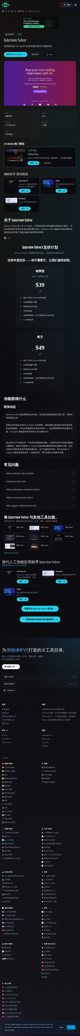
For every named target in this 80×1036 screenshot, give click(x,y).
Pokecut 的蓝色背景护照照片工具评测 (56, 720)
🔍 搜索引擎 (6, 948)
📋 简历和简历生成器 (49, 934)
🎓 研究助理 (6, 955)
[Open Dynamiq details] (11, 201)
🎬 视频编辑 (45, 778)
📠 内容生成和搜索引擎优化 (51, 844)
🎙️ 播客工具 (6, 836)
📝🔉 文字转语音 (8, 840)
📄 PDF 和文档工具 (48, 836)
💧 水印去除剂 (7, 811)
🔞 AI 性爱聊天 (7, 991)
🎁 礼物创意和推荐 (48, 962)
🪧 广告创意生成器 (8, 915)
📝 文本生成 (45, 862)
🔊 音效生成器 (7, 855)
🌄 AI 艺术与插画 (8, 767)
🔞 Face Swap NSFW (9, 998)
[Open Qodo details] (48, 183)
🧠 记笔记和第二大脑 (49, 901)
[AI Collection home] (6, 5)
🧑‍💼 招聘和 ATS (46, 926)
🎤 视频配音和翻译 (48, 782)
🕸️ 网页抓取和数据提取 (10, 898)
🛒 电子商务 (45, 930)
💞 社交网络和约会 (48, 966)
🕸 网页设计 (6, 901)
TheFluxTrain (33, 154)
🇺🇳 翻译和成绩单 (8, 844)
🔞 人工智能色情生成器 (10, 1017)
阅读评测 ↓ (35, 54)
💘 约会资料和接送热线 (49, 970)
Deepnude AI (46, 735)
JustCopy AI (23, 181)
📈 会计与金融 (46, 912)
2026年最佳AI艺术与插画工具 (53, 709)
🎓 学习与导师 (46, 959)
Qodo (58, 181)
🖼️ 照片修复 (6, 815)
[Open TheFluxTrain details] (16, 155)
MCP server (6, 742)
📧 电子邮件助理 (8, 923)
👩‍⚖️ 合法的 (45, 915)
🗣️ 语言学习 (45, 973)
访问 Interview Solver (15, 54)
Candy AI (45, 742)
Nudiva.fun (46, 739)
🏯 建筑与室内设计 (8, 793)
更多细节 (48, 163)
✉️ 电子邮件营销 (8, 926)
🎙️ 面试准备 (45, 937)
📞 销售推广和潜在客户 (10, 934)
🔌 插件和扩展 (7, 883)
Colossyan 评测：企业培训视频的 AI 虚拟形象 (59, 713)
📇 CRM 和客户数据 (9, 912)
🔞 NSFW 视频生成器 (9, 1009)
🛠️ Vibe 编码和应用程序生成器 (13, 876)
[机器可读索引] (40, 684)
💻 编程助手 (6, 894)
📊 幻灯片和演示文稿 (49, 923)
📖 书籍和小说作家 (48, 840)
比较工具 (5, 713)
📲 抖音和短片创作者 (49, 771)
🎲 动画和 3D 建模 (8, 771)
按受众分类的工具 (9, 716)
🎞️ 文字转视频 (46, 775)
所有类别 (5, 709)
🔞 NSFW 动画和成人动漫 (11, 1002)
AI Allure (45, 746)
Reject (61, 1027)
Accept (71, 1027)
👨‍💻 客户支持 (45, 919)
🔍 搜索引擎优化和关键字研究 (12, 919)
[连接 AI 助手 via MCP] (40, 677)
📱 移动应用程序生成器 (10, 890)
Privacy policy (9, 1030)
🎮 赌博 (44, 977)
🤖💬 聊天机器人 (8, 959)
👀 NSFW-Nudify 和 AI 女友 (11, 1013)
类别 (10, 11)
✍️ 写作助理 (45, 847)
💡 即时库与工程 (47, 851)
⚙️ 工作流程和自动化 (49, 894)
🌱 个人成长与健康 (48, 876)
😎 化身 (4, 775)
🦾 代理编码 (6, 879)
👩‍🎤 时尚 (4, 808)
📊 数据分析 (6, 951)
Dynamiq (22, 198)
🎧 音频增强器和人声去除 (11, 858)
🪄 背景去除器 (7, 819)
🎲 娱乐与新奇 (46, 955)
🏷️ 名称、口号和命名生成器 (51, 855)
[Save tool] (49, 54)
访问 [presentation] (33, 163)
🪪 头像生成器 (7, 789)
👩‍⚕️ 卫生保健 (45, 951)
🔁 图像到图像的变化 (9, 778)
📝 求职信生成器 (47, 866)
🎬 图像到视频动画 (48, 767)
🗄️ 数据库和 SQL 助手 (10, 887)
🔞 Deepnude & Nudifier (10, 995)
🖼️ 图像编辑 (6, 786)
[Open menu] (75, 4)
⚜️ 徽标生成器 (7, 797)
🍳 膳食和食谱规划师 (49, 898)
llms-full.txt (6, 739)
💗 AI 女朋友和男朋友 (10, 987)
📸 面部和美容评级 (8, 822)
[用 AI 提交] (66, 5)
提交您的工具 (10, 667)
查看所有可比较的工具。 (12, 553)
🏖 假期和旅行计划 (48, 890)
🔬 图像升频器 (7, 782)
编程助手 (20, 11)
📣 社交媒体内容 (8, 930)
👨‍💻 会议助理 (45, 887)
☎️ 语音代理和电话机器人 (11, 847)
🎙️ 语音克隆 (6, 851)
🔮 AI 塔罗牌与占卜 (48, 948)
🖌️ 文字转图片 (7, 804)
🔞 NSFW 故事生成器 (9, 1006)
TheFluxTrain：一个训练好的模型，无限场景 (58, 716)
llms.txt (4, 735)
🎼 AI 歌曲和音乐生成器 (10, 833)
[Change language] (9, 690)
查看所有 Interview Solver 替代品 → (39, 609)
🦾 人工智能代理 (47, 879)
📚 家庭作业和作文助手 (49, 858)
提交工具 (5, 723)
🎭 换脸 (4, 800)
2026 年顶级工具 (8, 720)
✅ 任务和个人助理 (48, 883)
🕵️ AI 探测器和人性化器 (50, 833)
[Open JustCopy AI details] (11, 183)
